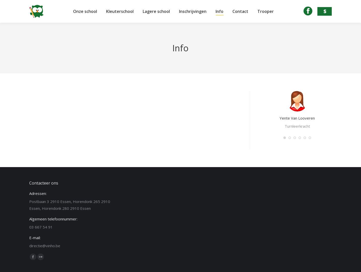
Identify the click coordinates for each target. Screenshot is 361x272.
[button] (284, 138)
